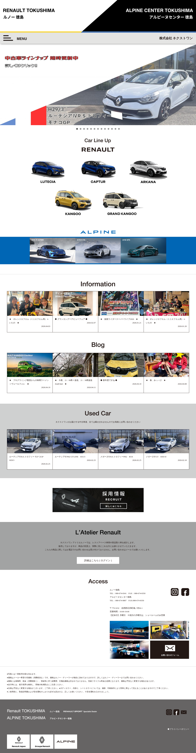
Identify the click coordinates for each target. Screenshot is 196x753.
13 (119, 129)
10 (108, 129)
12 (115, 129)
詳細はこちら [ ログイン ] (98, 560)
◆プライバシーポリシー (178, 729)
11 (112, 129)
